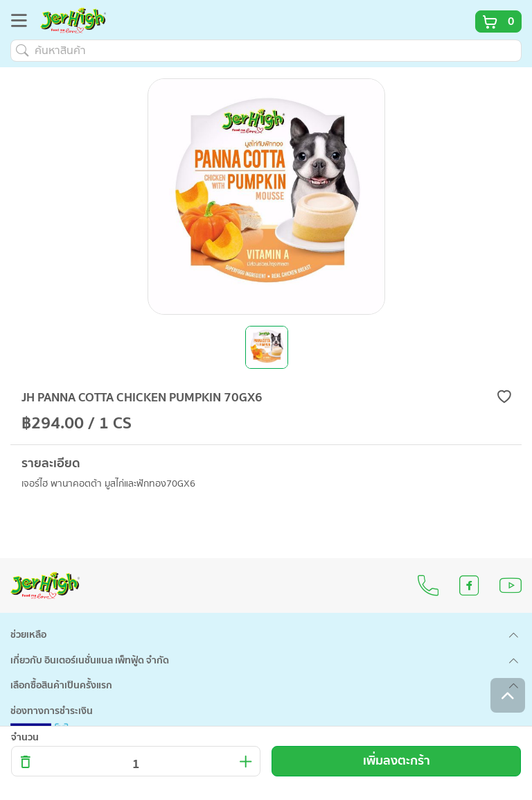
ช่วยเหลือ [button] (28, 635)
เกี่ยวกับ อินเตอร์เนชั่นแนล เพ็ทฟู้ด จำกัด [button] (89, 660)
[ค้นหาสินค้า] (266, 51)
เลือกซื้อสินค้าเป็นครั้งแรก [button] (61, 685)
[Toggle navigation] (22, 23)
